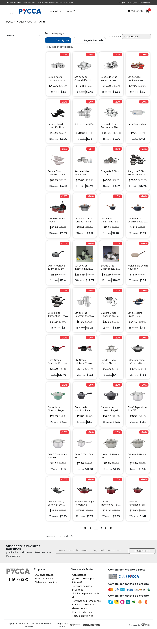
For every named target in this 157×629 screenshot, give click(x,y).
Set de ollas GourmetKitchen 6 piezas (84, 315)
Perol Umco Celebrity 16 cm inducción (56, 363)
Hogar (20, 21)
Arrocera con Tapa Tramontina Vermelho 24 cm (84, 504)
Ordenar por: (115, 36)
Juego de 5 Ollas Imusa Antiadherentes (110, 174)
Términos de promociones (86, 601)
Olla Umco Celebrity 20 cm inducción (83, 363)
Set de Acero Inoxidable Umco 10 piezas (57, 80)
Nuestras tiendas (44, 578)
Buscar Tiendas (14, 2)
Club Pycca (145, 2)
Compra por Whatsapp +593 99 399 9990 (55, 2)
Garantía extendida (82, 612)
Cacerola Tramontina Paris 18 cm (137, 504)
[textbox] (81, 11)
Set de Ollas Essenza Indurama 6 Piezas (111, 268)
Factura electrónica (82, 615)
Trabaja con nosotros (46, 582)
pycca (9, 21)
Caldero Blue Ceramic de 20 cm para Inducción (137, 221)
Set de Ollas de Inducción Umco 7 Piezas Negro (58, 127)
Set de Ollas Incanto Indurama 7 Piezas (84, 268)
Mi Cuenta (135, 11)
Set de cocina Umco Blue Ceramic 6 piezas (137, 315)
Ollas (42, 21)
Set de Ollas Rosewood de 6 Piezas (56, 174)
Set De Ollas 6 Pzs (84, 124)
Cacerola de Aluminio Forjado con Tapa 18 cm (83, 410)
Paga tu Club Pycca (128, 2)
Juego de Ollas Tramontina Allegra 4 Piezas (111, 127)
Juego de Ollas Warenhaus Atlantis (109, 80)
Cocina (31, 21)
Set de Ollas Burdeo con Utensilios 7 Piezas (138, 80)
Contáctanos (29, 2)
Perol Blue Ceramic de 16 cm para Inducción (110, 221)
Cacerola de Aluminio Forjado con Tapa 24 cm (110, 410)
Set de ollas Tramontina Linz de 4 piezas (56, 315)
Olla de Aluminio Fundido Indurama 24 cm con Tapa (84, 221)
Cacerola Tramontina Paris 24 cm (110, 504)
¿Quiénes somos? (44, 574)
